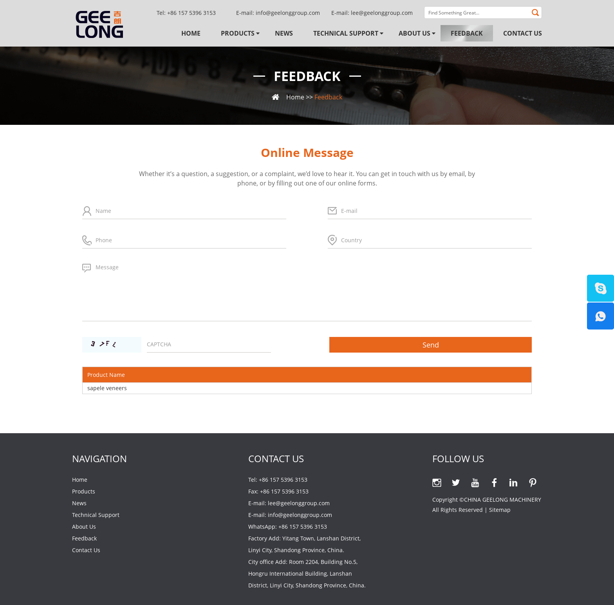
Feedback (467, 33)
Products (238, 33)
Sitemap (500, 509)
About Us (414, 33)
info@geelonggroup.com (288, 12)
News (284, 33)
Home (190, 33)
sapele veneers (107, 388)
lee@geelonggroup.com (382, 12)
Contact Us (522, 33)
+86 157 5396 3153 (302, 526)
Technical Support (345, 33)
